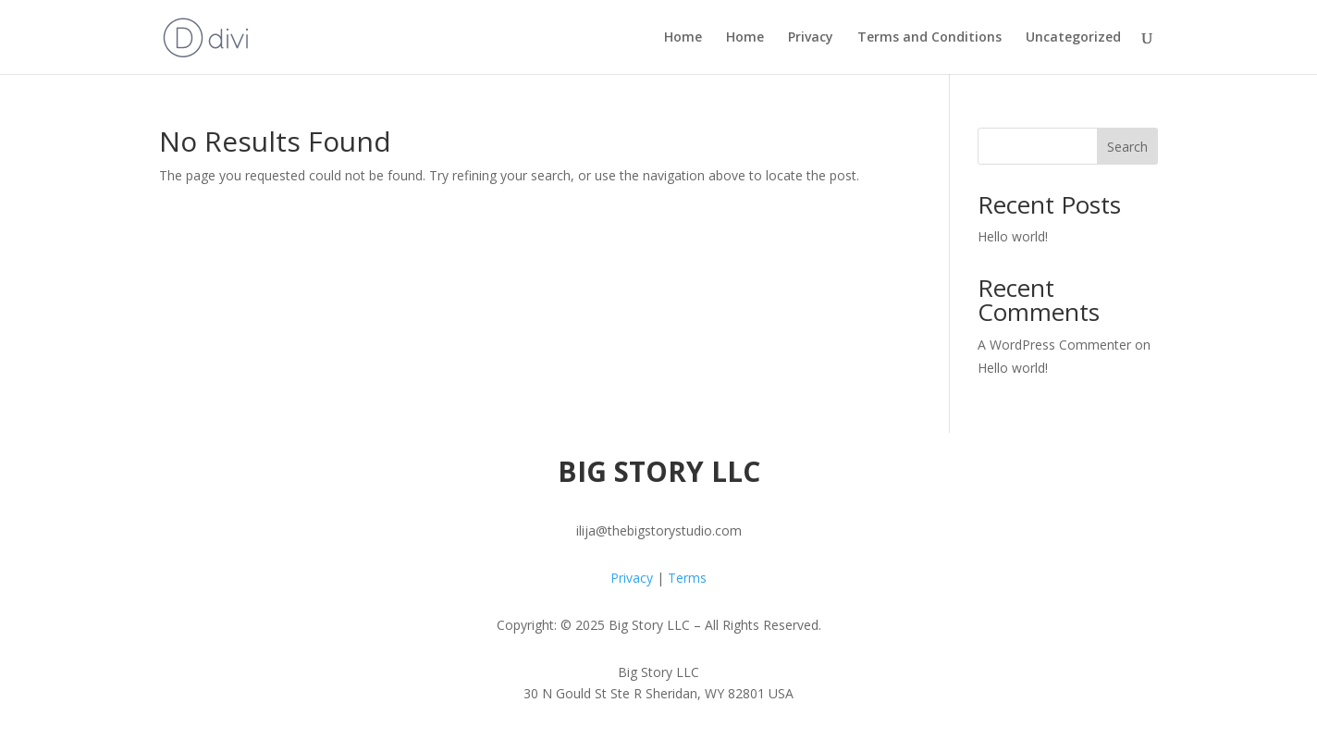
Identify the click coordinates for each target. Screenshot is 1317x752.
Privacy (810, 38)
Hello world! (1013, 236)
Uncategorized (1073, 38)
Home (683, 38)
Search (1127, 146)
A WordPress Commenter (1054, 344)
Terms (687, 577)
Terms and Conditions (929, 38)
